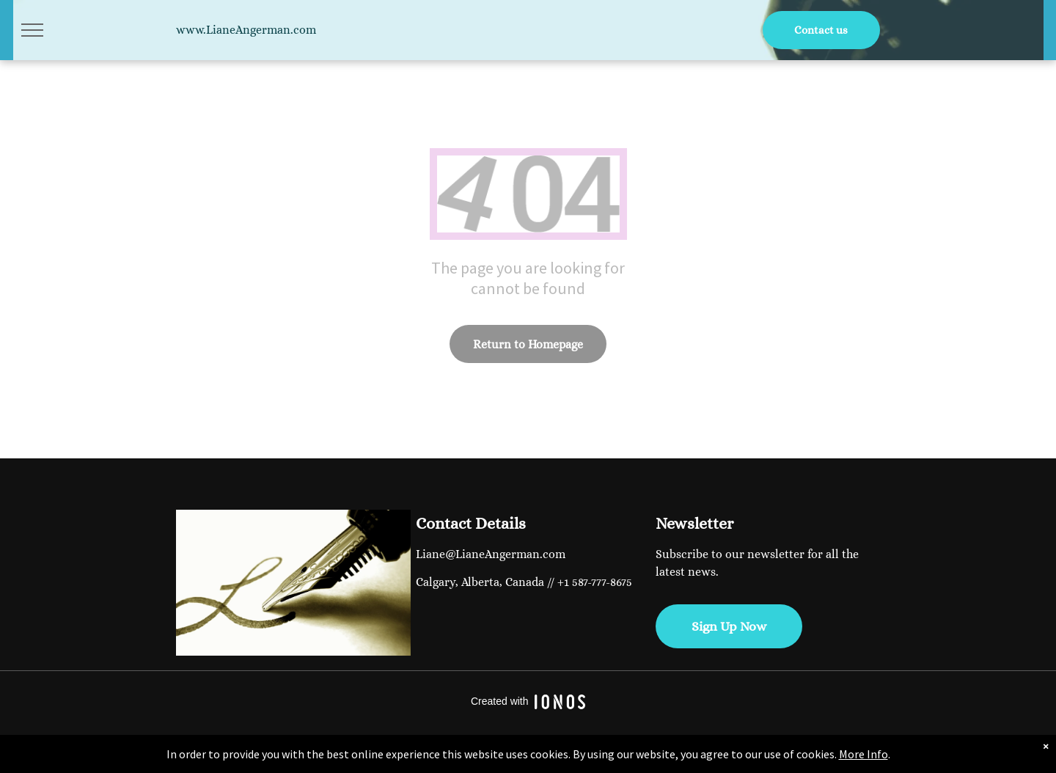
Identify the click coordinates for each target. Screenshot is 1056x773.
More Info (863, 754)
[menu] (32, 30)
